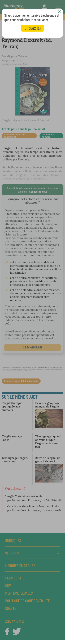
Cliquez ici (32, 28)
